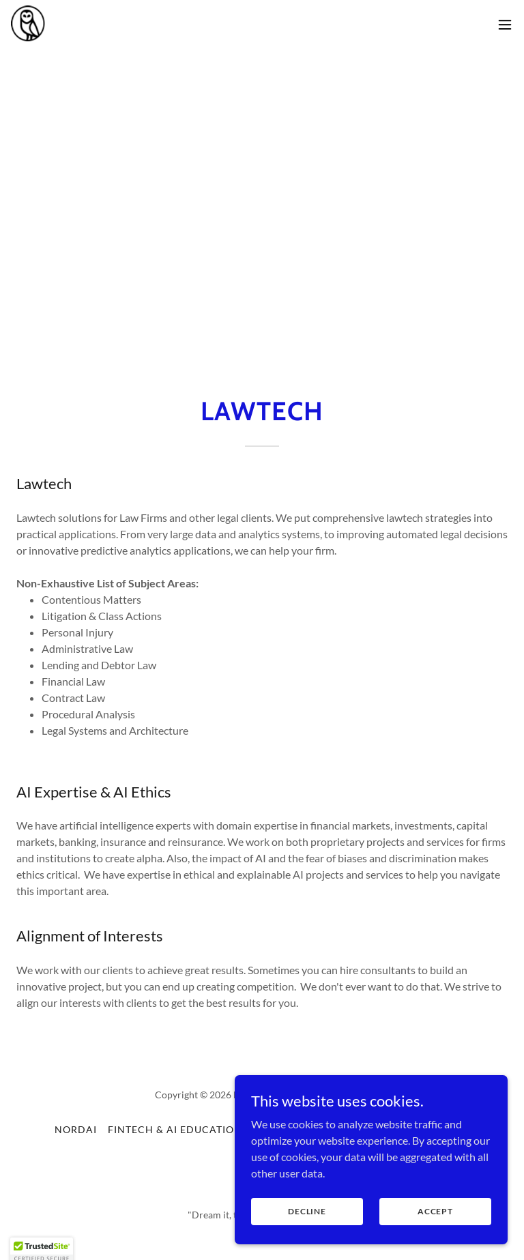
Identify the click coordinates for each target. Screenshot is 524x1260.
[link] (28, 24)
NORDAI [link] (76, 1129)
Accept (435, 1239)
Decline (307, 1239)
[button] (505, 24)
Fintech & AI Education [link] (175, 1129)
